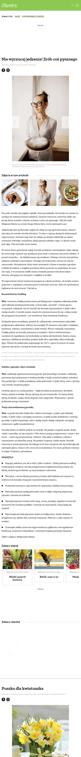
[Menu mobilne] (77, 5)
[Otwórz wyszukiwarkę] (73, 5)
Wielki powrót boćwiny (17, 578)
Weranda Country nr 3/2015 (17, 572)
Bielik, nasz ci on (49, 576)
